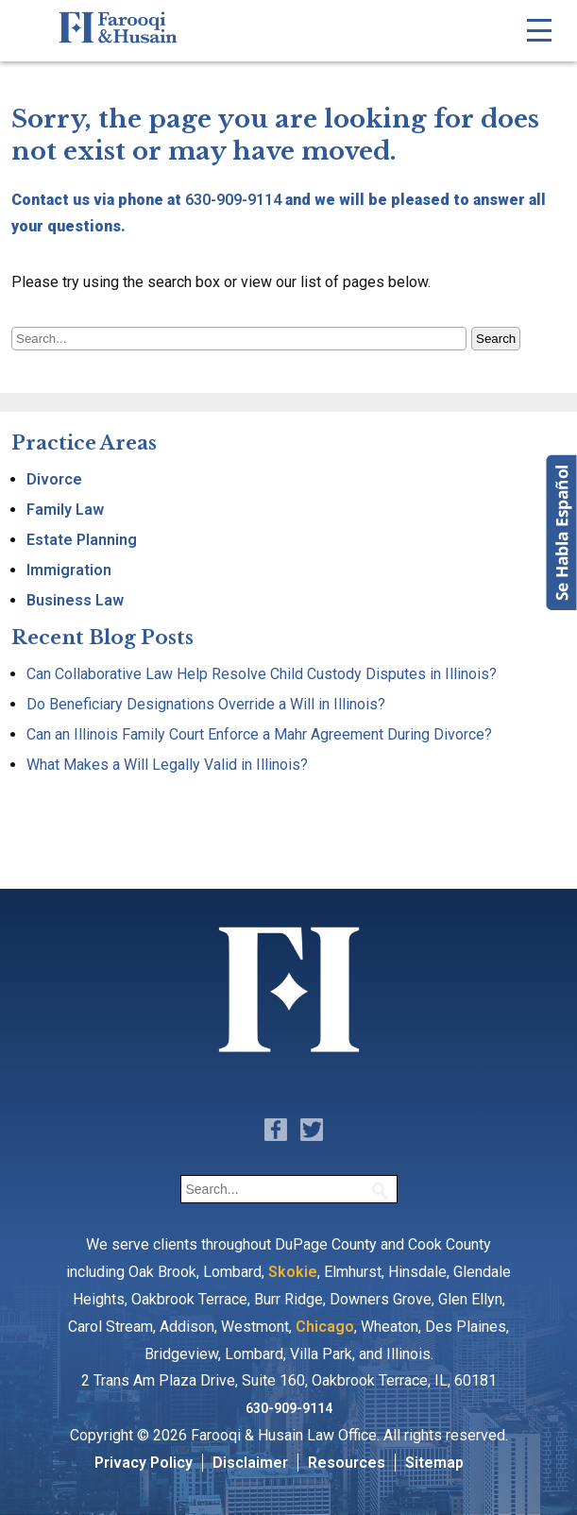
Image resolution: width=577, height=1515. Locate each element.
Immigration (68, 570)
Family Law (65, 510)
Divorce (54, 479)
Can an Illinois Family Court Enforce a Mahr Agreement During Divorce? (259, 734)
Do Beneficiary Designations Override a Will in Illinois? (205, 704)
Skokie (292, 1272)
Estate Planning (81, 540)
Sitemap (434, 1463)
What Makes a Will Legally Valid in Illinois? (167, 765)
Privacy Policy (143, 1463)
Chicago (325, 1327)
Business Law (75, 600)
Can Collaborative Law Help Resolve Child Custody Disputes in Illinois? (261, 674)
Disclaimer (250, 1463)
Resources (346, 1463)
